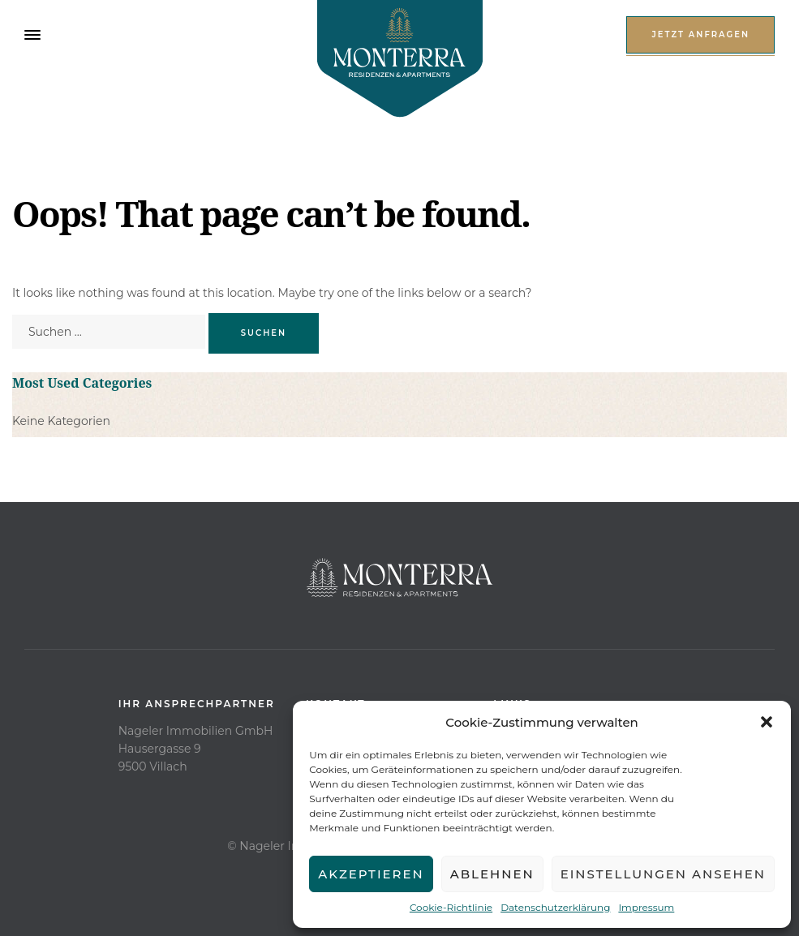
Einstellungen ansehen (663, 874)
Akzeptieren (371, 874)
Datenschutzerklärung (555, 907)
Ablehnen (492, 874)
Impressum (646, 907)
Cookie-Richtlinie (451, 907)
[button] (766, 722)
